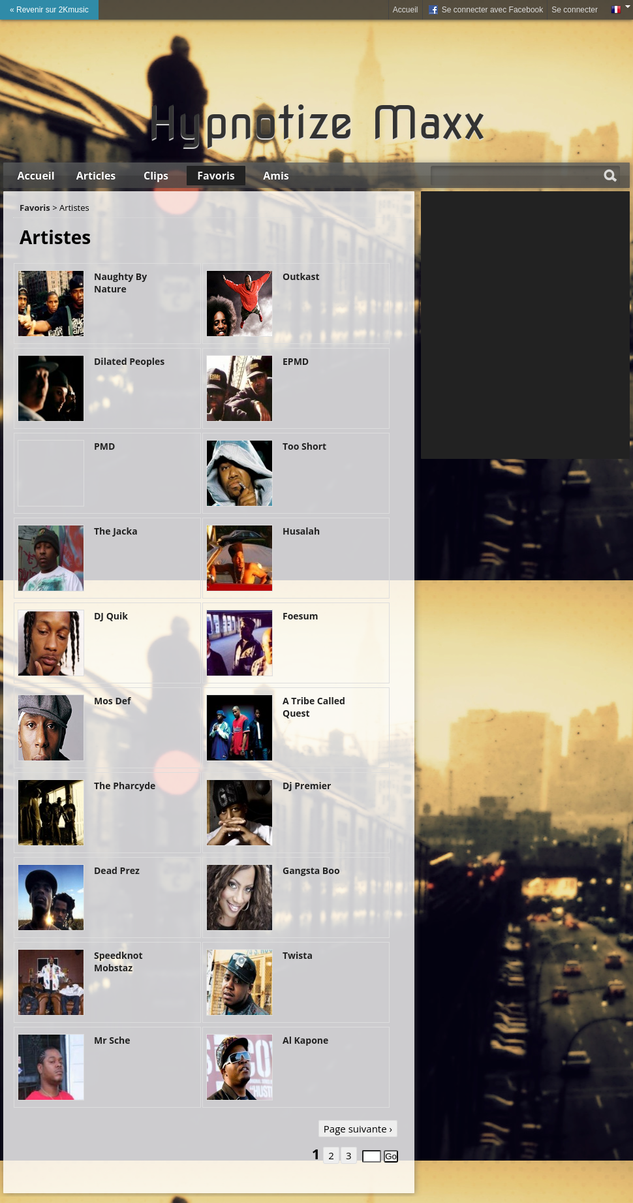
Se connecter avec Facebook (485, 10)
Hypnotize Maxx (316, 122)
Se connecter (574, 9)
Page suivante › (358, 1128)
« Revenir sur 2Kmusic (49, 9)
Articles (96, 175)
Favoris (216, 175)
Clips (156, 175)
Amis (276, 175)
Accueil (405, 9)
